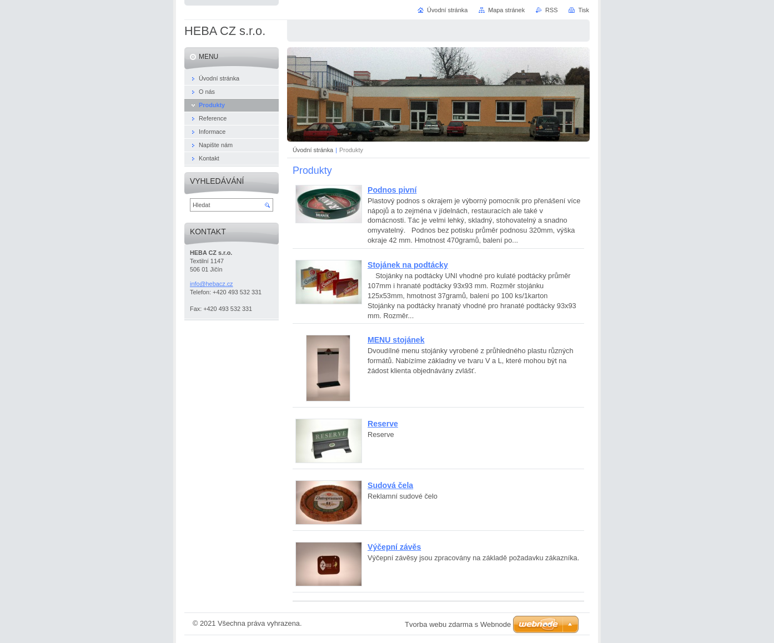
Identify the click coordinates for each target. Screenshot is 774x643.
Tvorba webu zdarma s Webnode (458, 624)
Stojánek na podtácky (408, 264)
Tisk (583, 10)
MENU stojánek (396, 339)
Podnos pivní (392, 189)
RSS (551, 10)
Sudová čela (390, 485)
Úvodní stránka (313, 150)
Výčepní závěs (394, 546)
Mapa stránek (506, 10)
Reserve (383, 423)
